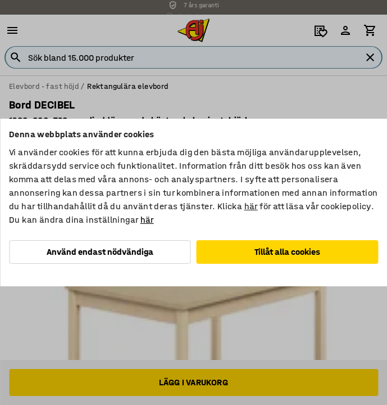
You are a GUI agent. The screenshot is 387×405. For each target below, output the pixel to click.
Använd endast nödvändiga (100, 251)
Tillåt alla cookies (287, 251)
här (251, 206)
